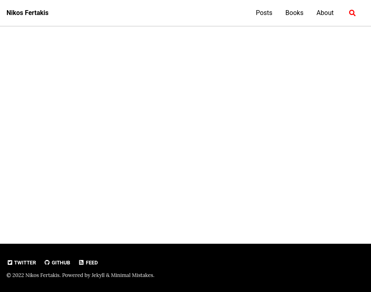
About (325, 13)
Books (294, 13)
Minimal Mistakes (132, 275)
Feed (88, 263)
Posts (264, 13)
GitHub (57, 263)
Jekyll (98, 275)
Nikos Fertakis (27, 13)
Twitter (21, 263)
